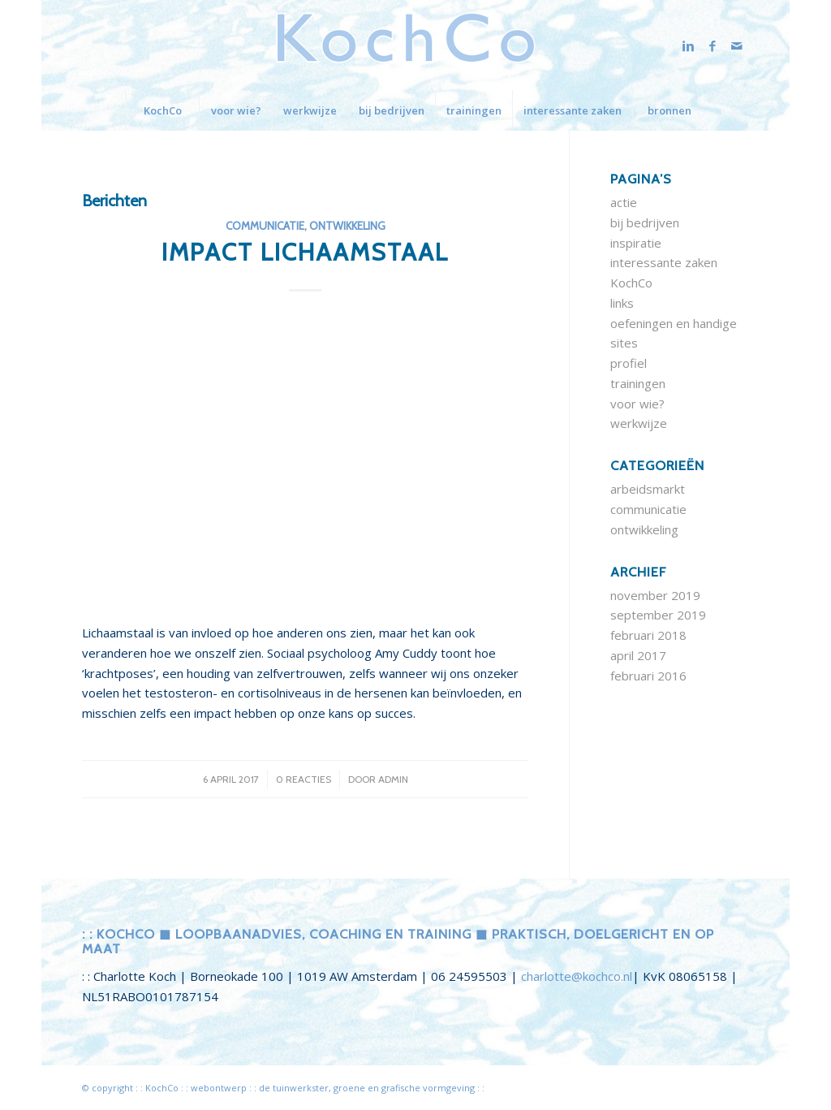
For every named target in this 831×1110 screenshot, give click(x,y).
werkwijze (638, 423)
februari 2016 (648, 675)
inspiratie (635, 243)
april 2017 (638, 655)
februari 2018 (648, 635)
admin (393, 779)
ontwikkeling (347, 225)
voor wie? (637, 403)
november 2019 (655, 595)
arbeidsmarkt (647, 489)
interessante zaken (663, 262)
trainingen (637, 383)
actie (623, 202)
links (622, 303)
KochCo (631, 282)
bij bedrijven (644, 222)
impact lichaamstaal (305, 252)
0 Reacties (303, 779)
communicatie (265, 225)
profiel (628, 363)
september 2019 (658, 615)
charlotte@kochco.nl (576, 976)
